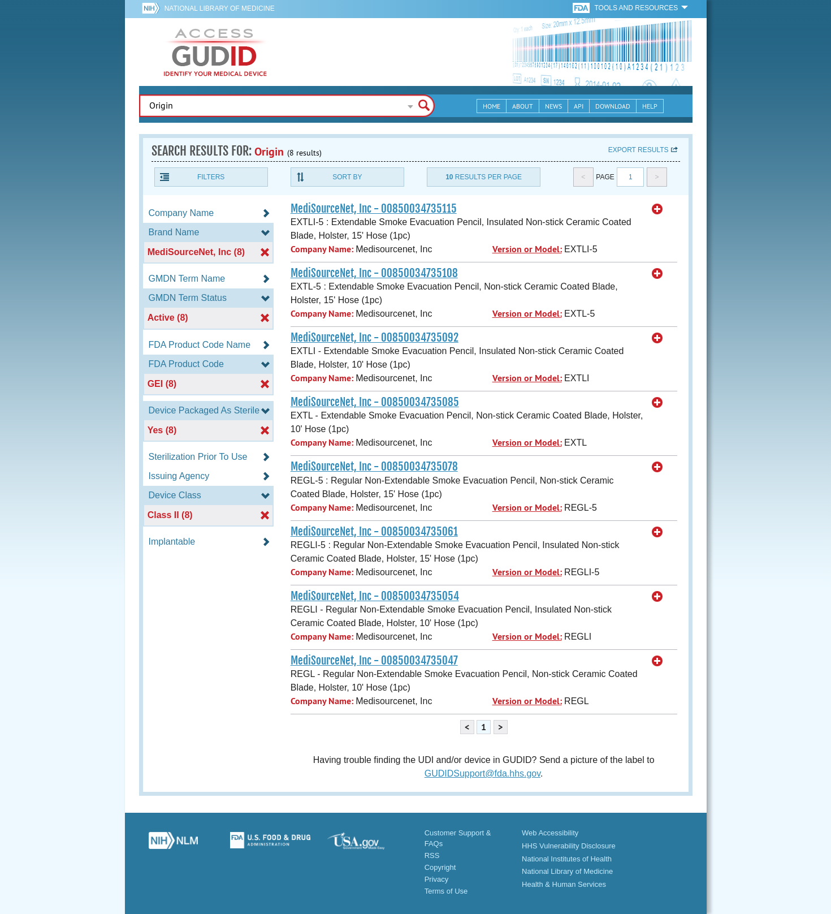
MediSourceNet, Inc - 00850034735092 (374, 337)
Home (491, 106)
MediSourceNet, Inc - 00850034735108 (374, 273)
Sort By (347, 177)
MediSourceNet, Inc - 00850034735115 (374, 208)
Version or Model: (527, 249)
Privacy (437, 879)
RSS (432, 855)
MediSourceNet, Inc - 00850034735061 (374, 531)
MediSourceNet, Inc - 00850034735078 (374, 466)
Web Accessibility (550, 833)
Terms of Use (446, 891)
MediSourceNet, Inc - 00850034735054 (375, 596)
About (522, 106)
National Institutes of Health (567, 859)
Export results (638, 150)
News (553, 106)
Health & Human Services (564, 884)
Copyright (440, 867)
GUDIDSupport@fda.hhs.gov (482, 773)
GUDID (215, 52)
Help (649, 106)
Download (612, 106)
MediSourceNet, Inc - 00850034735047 (374, 660)
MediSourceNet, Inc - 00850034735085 (375, 402)
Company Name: (322, 249)
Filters (210, 177)
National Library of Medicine (220, 8)
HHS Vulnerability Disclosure (569, 846)
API (578, 106)
